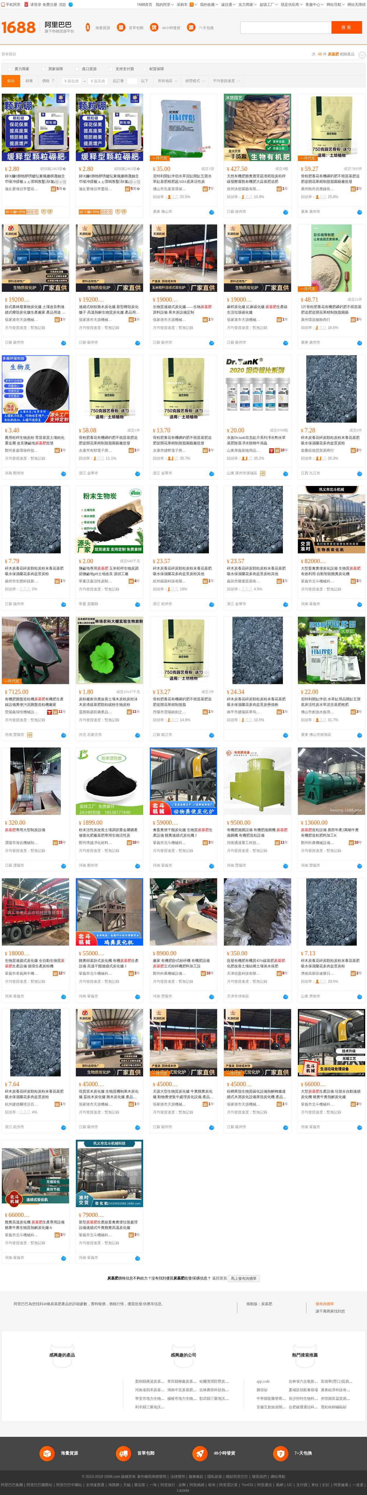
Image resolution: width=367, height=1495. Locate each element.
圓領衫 (262, 1390)
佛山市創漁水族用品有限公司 (318, 712)
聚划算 (139, 1485)
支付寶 (301, 1485)
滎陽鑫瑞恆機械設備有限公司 (22, 712)
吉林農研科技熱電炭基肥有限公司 (226, 1390)
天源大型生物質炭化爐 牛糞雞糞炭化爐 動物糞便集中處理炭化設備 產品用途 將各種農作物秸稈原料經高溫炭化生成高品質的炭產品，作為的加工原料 (183, 1094)
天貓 (127, 1485)
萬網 (279, 1485)
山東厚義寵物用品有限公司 (244, 450)
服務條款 (196, 1476)
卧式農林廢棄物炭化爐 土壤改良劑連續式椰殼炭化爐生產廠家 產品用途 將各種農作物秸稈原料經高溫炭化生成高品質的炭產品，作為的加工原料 (35, 310)
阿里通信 (264, 1485)
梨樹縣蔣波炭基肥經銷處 (155, 1381)
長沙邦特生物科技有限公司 (311, 1398)
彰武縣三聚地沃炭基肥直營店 (223, 1398)
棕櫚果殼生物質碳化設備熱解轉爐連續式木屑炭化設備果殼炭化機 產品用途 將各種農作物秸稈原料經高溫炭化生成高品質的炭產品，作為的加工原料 (257, 1094)
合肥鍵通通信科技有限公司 (311, 1407)
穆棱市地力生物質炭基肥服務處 (193, 1398)
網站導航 (278, 1476)
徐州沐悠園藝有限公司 (244, 189)
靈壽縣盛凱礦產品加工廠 (96, 712)
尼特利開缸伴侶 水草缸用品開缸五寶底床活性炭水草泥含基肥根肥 (331, 702)
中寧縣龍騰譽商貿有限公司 (279, 1398)
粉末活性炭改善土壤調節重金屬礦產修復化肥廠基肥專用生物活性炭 (108, 833)
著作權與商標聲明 (151, 1476)
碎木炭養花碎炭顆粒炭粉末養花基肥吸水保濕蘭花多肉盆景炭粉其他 (182, 571)
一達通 (357, 1485)
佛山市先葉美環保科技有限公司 (170, 189)
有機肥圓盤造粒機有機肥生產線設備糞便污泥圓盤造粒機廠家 (34, 702)
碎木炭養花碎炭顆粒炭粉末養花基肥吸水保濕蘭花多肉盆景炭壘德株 (256, 702)
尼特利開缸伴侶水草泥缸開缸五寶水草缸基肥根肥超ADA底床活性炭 (182, 179)
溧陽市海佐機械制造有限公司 (22, 843)
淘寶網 (113, 1485)
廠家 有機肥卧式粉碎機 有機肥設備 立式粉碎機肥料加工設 (181, 963)
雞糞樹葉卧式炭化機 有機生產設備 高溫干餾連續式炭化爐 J (109, 963)
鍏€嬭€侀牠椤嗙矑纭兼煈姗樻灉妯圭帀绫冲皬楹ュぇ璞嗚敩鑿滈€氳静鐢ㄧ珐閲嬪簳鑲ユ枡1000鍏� (35, 179)
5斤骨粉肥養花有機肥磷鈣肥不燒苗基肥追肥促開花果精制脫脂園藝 (331, 309)
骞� (61, 188)
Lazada (183, 1490)
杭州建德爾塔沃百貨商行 (22, 1104)
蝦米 (212, 1485)
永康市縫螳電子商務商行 (170, 450)
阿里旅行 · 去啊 (173, 1485)
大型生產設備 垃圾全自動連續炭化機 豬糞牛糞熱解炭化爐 (331, 1094)
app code (263, 1381)
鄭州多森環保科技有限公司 (22, 450)
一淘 (153, 1485)
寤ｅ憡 (60, 182)
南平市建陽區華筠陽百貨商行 (244, 712)
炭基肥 (266, 1304)
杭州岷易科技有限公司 (170, 581)
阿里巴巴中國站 (69, 1485)
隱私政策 (214, 1476)
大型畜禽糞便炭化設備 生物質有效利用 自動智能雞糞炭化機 (331, 571)
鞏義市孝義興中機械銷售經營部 (22, 973)
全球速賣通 (95, 1485)
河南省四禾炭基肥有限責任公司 (161, 1390)
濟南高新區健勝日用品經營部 (318, 973)
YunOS (247, 1485)
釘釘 (326, 1485)
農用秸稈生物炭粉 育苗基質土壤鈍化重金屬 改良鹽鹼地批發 (35, 440)
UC (289, 1485)
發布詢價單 (325, 1304)
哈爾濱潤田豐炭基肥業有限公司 (225, 1381)
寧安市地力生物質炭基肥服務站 (161, 1398)
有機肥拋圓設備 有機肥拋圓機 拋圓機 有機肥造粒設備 (257, 833)
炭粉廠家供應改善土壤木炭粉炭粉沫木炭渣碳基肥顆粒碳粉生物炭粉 (108, 702)
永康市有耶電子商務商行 (96, 450)
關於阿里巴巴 (237, 1476)
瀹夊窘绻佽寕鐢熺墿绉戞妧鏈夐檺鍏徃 (22, 189)
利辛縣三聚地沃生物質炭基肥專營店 (164, 1407)
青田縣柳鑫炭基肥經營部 (187, 1381)
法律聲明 (177, 1476)
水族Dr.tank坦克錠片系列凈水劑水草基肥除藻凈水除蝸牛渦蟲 (256, 440)
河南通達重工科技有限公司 (244, 843)
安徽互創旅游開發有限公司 (279, 1407)
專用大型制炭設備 (25, 830)
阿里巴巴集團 (12, 1485)
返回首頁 (219, 1278)
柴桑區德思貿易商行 (317, 450)
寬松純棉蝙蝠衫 (334, 1407)
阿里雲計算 (228, 1485)
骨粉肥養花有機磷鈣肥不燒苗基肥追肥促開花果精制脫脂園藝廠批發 (330, 179)
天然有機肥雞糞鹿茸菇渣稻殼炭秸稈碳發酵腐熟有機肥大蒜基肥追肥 (256, 179)
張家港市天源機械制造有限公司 (22, 320)
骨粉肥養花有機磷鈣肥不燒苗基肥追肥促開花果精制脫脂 (182, 702)
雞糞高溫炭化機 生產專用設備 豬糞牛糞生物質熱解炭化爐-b (35, 1225)
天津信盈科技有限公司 (244, 973)
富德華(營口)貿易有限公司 (342, 1381)
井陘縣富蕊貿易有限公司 (341, 1398)
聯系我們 (259, 1476)
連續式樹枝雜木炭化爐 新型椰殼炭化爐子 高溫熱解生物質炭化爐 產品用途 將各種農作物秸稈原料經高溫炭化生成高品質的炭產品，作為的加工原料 (109, 310)
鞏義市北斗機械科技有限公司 (318, 581)
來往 (315, 1485)
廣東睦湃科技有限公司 (339, 1390)
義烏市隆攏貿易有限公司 (244, 581)
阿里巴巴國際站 (39, 1485)
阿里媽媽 (197, 1485)
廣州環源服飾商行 (315, 320)
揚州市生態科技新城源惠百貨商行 (22, 581)
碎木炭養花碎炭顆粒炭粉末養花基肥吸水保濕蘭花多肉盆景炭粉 (330, 440)
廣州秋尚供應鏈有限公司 (318, 189)
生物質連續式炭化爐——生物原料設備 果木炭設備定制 (182, 309)
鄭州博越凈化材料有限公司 (96, 843)
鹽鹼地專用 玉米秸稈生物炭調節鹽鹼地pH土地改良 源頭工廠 (109, 571)
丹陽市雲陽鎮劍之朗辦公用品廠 (170, 712)
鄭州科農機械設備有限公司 (318, 843)
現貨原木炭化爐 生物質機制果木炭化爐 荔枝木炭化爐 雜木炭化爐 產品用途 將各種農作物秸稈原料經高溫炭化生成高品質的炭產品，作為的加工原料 (109, 1094)
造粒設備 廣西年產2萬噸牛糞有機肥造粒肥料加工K (330, 833)
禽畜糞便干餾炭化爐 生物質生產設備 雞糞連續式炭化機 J (183, 833)
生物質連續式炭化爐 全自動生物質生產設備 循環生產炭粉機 (35, 963)
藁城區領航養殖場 (303, 1390)
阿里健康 (341, 1485)
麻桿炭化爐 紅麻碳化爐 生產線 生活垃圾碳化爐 (257, 309)
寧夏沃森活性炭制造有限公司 (96, 581)
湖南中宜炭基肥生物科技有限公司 (194, 1390)
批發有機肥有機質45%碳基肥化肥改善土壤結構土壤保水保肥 (256, 963)
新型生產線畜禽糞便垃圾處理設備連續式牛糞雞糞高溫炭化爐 (108, 1225)
